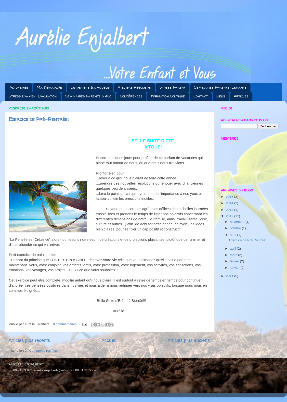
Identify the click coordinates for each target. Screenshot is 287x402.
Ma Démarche (49, 87)
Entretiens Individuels (89, 87)
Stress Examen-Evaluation (33, 96)
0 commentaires (65, 324)
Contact (201, 96)
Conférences (131, 96)
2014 (230, 203)
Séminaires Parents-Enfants (220, 87)
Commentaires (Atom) (45, 350)
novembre (238, 222)
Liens (220, 96)
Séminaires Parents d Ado (88, 96)
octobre (236, 228)
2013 (230, 210)
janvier (235, 267)
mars (234, 255)
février (235, 261)
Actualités (19, 87)
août (233, 235)
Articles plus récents (29, 340)
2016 (230, 197)
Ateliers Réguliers (134, 87)
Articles (241, 96)
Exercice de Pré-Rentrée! (39, 119)
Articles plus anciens (189, 340)
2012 (230, 216)
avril (233, 248)
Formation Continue (168, 96)
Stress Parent (172, 87)
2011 (230, 276)
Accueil (108, 340)
